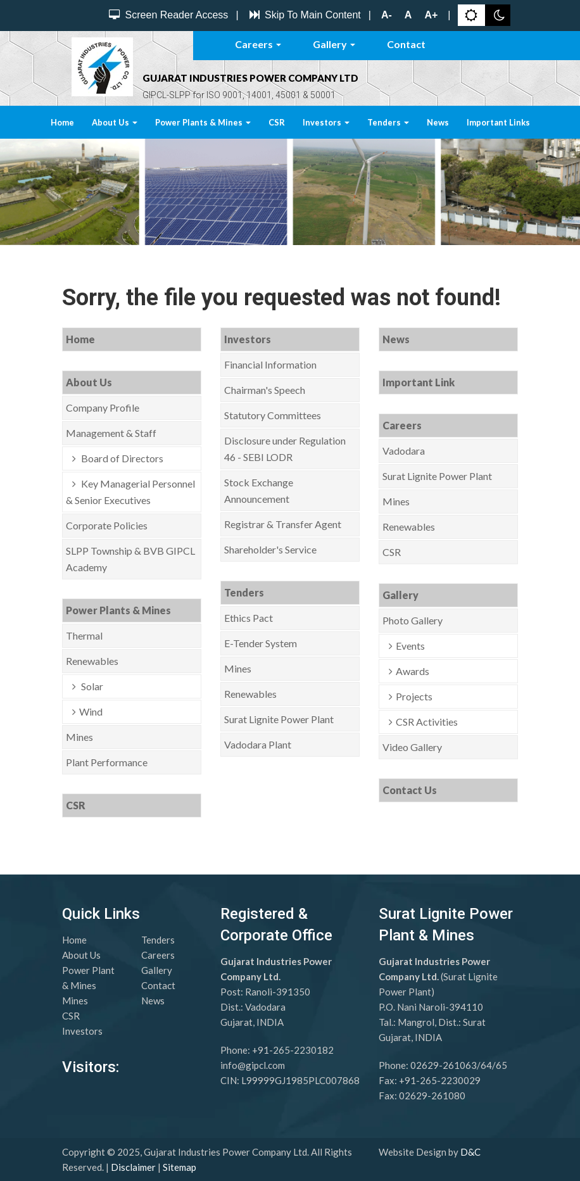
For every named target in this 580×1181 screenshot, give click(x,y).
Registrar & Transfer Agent (282, 524)
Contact (406, 44)
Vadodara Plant (257, 744)
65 (501, 1065)
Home (62, 122)
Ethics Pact (248, 618)
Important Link (418, 382)
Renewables (92, 661)
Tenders (388, 122)
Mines (79, 737)
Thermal (84, 635)
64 (486, 1065)
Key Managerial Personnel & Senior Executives (130, 491)
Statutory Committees (272, 415)
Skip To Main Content (303, 14)
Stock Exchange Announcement (258, 490)
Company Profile (102, 407)
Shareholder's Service (270, 549)
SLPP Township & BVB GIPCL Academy (130, 559)
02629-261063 (443, 1065)
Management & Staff (111, 433)
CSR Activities (427, 722)
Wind (91, 711)
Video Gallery (412, 747)
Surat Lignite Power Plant (279, 719)
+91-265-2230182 (293, 1050)
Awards (412, 671)
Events (410, 646)
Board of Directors (121, 458)
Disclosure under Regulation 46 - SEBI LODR (285, 448)
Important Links (498, 122)
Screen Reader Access (167, 14)
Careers (258, 44)
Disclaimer (133, 1167)
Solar (91, 686)
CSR (276, 122)
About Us (114, 122)
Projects (414, 696)
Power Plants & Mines (203, 122)
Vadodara (403, 451)
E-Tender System (260, 643)
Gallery (334, 44)
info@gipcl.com (252, 1065)
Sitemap (179, 1167)
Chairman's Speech (264, 390)
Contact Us (409, 790)
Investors (326, 122)
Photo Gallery (412, 620)
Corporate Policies (107, 525)
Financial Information (270, 364)
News (438, 122)
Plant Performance (107, 762)
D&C (470, 1152)
